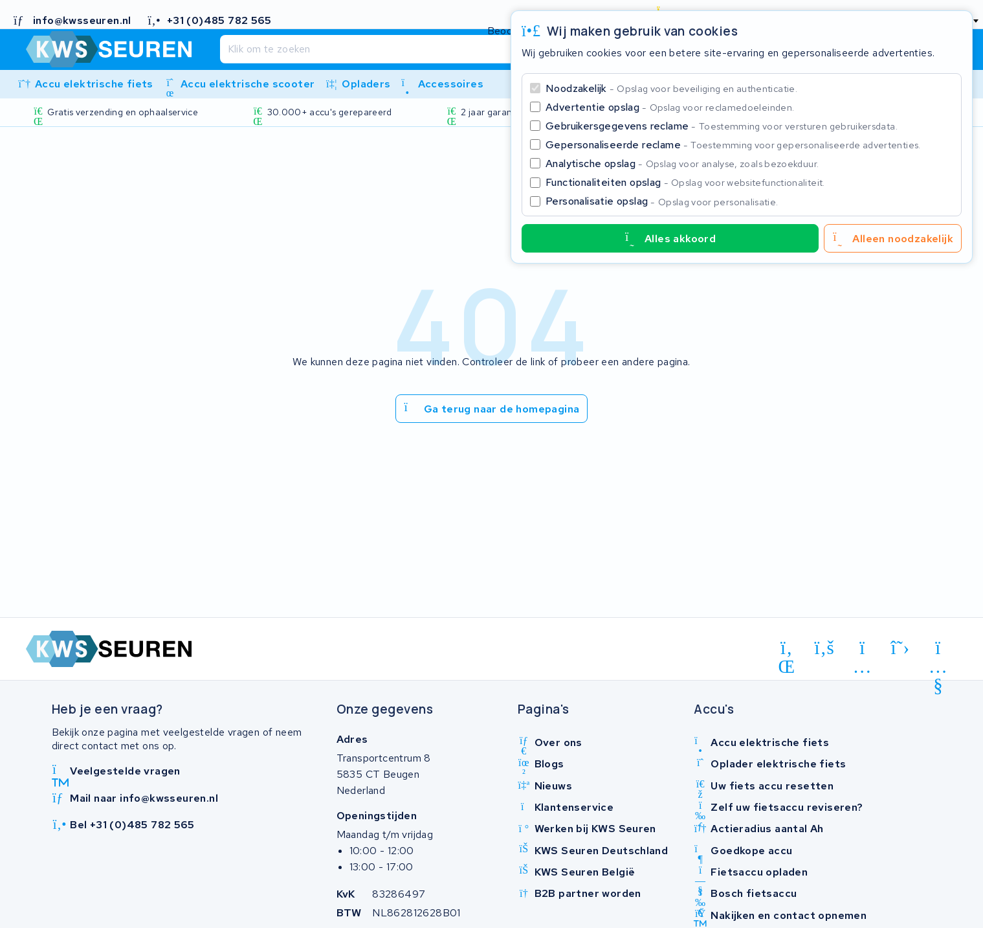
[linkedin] (787, 650)
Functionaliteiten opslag (685, 182)
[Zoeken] (464, 49)
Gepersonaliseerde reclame (733, 145)
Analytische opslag (682, 163)
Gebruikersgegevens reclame (722, 126)
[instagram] (862, 650)
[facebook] (825, 648)
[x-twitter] (900, 648)
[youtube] (938, 650)
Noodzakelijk (671, 88)
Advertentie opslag (670, 107)
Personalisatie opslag (662, 201)
